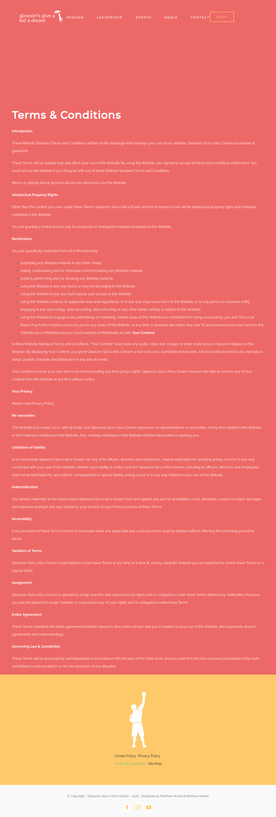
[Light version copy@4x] (138, 689)
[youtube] (148, 807)
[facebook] (127, 807)
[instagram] (138, 807)
